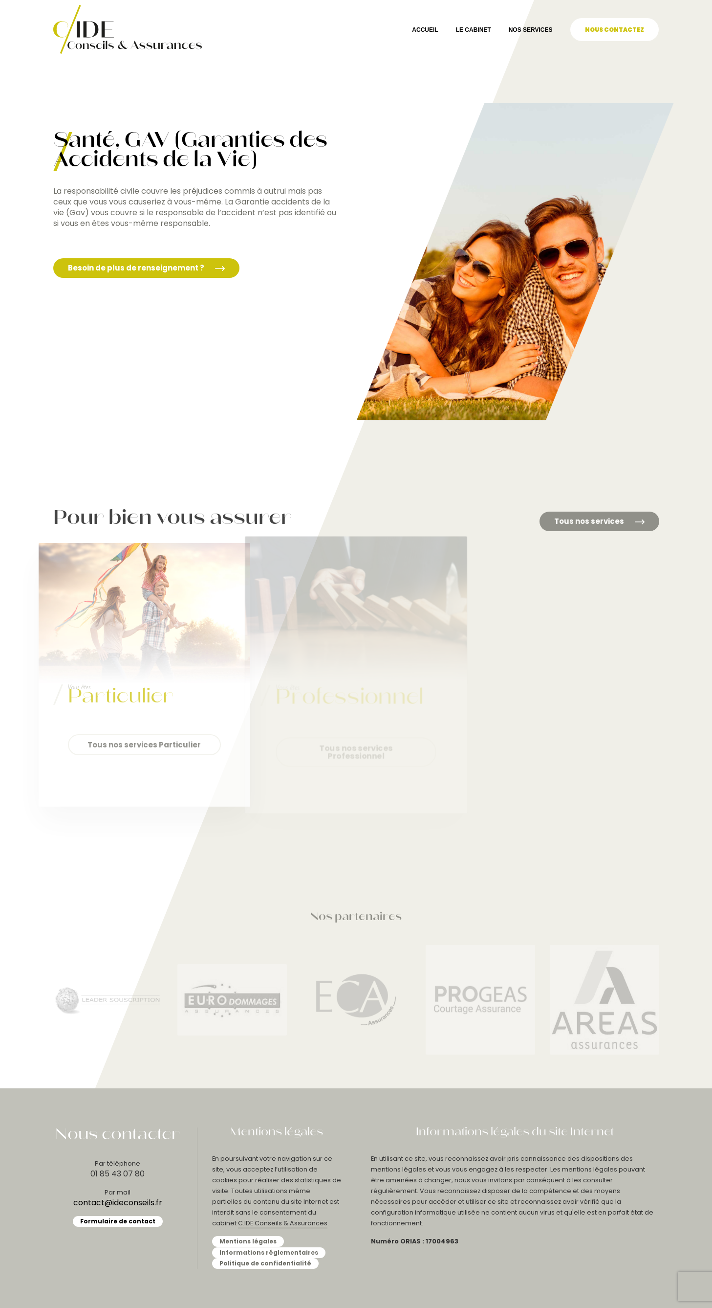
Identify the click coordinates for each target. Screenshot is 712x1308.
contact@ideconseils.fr (117, 1202)
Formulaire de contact (117, 1221)
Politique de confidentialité (265, 1263)
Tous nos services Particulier (144, 745)
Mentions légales (248, 1241)
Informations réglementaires (268, 1252)
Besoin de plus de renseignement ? (146, 268)
